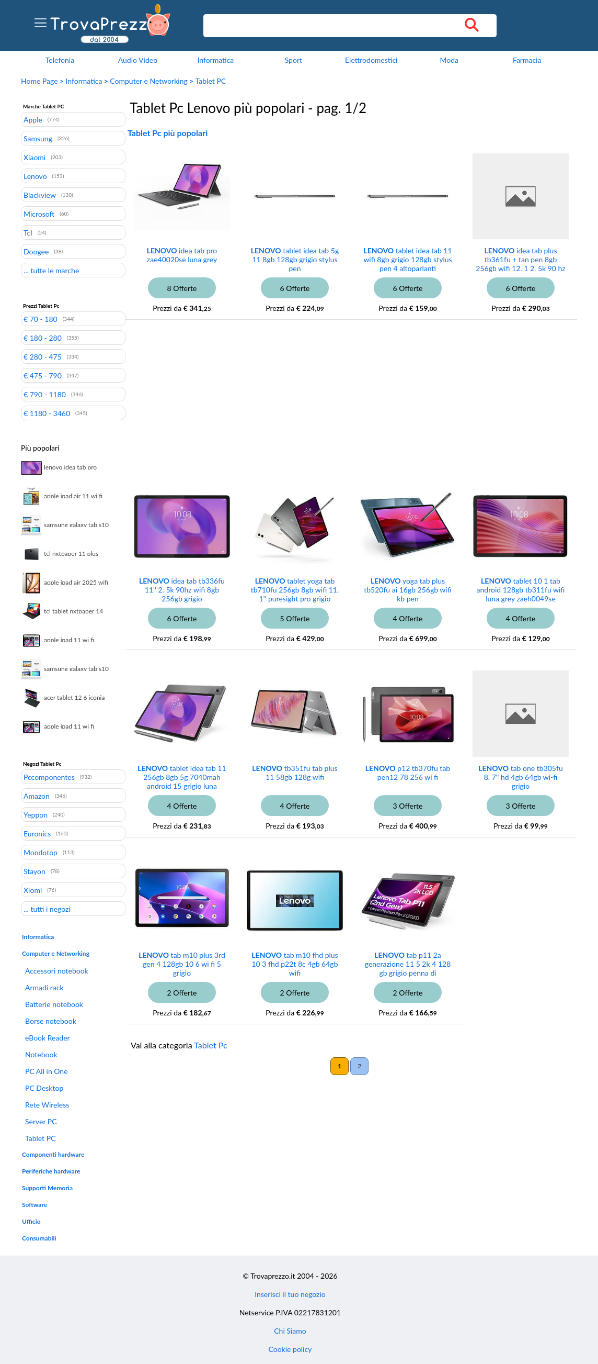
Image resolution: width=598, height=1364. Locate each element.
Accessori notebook (56, 970)
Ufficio (31, 1221)
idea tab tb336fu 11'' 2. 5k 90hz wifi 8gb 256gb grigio (182, 589)
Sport (293, 59)
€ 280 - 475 (43, 356)
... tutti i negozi (47, 908)
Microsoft (39, 213)
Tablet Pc (210, 1045)
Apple (33, 119)
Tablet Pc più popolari (168, 133)
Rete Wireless (47, 1104)
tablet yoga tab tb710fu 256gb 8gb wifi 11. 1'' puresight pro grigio (295, 589)
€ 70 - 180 (41, 319)
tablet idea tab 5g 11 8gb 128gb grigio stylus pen (295, 259)
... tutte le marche (51, 270)
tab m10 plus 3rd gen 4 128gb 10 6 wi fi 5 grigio (182, 964)
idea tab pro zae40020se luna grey (182, 255)
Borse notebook (50, 1020)
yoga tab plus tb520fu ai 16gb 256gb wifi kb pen (408, 589)
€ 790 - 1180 (45, 394)
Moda (449, 59)
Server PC (41, 1121)
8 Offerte (182, 288)
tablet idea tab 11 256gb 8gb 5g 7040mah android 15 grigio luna (181, 777)
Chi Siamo (290, 1330)
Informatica (215, 59)
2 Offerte (182, 992)
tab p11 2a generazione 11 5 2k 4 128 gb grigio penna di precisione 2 (408, 968)
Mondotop (41, 852)
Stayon (34, 871)
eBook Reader (47, 1037)
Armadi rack (44, 987)
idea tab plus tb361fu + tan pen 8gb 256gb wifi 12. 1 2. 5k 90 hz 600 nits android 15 (520, 264)
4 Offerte (408, 618)
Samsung (38, 138)
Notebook (41, 1054)
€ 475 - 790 (43, 375)
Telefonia (59, 59)
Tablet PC (211, 80)
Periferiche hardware (51, 1171)
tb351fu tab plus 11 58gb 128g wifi (294, 772)
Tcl (28, 232)
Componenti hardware (53, 1154)
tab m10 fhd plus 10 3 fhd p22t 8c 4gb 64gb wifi (294, 964)
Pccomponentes (49, 777)
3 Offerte (408, 805)
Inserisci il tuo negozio (290, 1294)
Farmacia (527, 59)
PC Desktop (44, 1087)
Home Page (39, 80)
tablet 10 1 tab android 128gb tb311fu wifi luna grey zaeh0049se (521, 589)
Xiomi (33, 890)
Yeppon (36, 814)
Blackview (40, 195)
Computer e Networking (148, 80)
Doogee (36, 251)
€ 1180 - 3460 (47, 413)
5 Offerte (295, 618)
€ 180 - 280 (43, 337)
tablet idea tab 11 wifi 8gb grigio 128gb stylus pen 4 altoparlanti (407, 259)
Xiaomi (34, 157)
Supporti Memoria (47, 1188)
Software (34, 1205)
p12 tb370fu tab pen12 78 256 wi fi (407, 772)
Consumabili (39, 1238)
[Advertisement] (316, 406)
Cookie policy (290, 1349)
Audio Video (137, 59)
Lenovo (35, 176)
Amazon (37, 795)
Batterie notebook (54, 1004)
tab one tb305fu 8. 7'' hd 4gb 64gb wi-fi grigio (520, 777)
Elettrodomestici (371, 59)
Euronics (37, 833)
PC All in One (46, 1071)
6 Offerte (295, 288)
